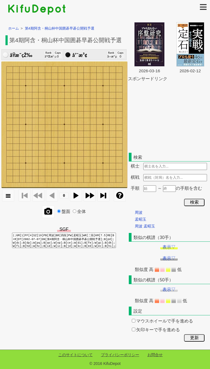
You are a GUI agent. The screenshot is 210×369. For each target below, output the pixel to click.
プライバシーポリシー (120, 355)
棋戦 (135, 177)
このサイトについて (75, 355)
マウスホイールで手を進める (162, 321)
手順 (135, 188)
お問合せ (155, 355)
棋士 (135, 166)
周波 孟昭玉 (145, 226)
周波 (138, 212)
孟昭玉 (140, 219)
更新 (194, 337)
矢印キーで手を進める (156, 329)
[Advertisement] (169, 116)
